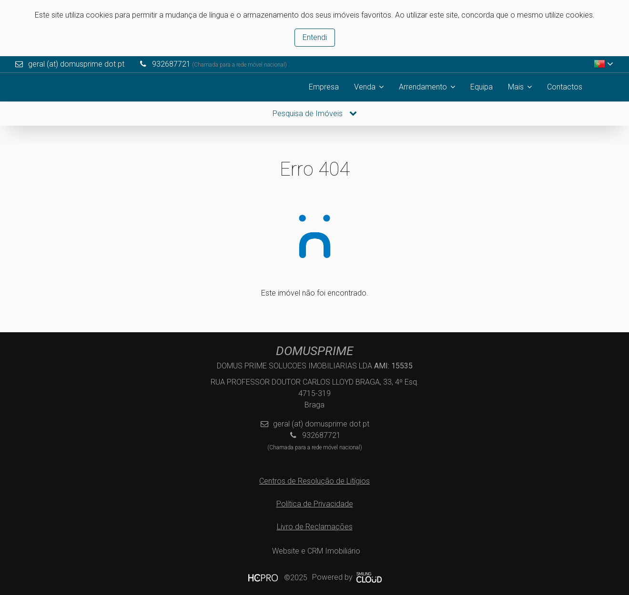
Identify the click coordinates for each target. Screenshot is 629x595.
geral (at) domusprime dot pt (76, 64)
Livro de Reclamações (315, 526)
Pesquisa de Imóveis (315, 113)
